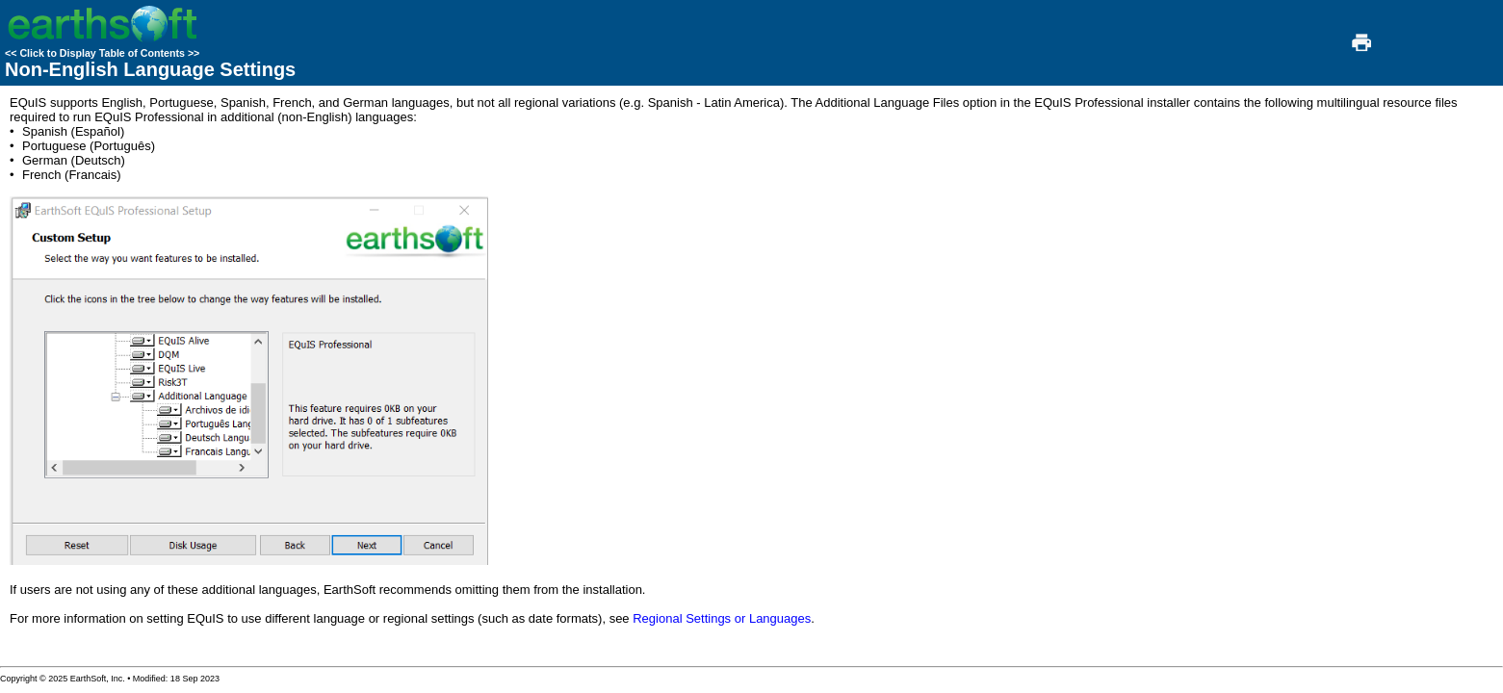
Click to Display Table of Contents (102, 53)
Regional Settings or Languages (722, 618)
